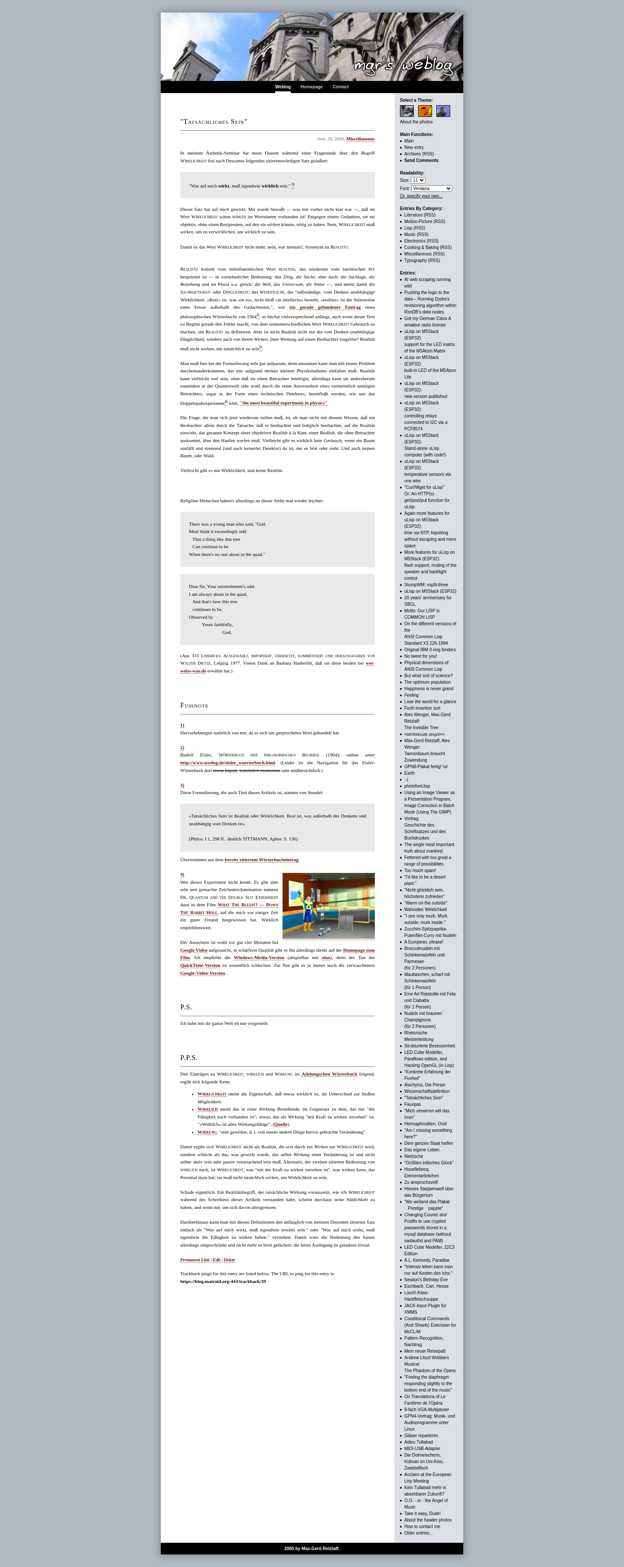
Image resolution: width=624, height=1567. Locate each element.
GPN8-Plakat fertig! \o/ (426, 766)
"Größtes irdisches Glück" (429, 1162)
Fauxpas (412, 1104)
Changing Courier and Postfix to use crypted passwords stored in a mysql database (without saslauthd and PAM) (427, 1227)
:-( (406, 779)
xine (326, 957)
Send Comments (421, 160)
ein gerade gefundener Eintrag (325, 307)
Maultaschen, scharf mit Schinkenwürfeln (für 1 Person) (427, 981)
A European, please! (423, 942)
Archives (412, 154)
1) (182, 724)
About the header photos (428, 1520)
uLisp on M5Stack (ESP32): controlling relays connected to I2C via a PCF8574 (426, 416)
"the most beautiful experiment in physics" (283, 402)
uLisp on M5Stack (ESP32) (430, 591)
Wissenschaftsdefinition (427, 1091)
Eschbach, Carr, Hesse (426, 1286)
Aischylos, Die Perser (424, 1084)
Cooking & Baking (421, 247)
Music (410, 234)
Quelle (281, 1124)
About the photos (416, 122)
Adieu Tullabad (418, 1442)
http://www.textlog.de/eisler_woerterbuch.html (227, 762)
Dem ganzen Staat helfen (428, 1143)
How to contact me (422, 1526)
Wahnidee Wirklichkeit (425, 909)
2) (182, 747)
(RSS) (428, 154)
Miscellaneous (360, 138)
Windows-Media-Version (259, 957)
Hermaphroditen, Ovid (425, 1123)
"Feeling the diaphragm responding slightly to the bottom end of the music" (428, 1384)
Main (409, 141)
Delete (229, 1259)
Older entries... (418, 1533)
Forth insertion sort (422, 708)
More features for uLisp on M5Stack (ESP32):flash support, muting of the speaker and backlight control (430, 565)
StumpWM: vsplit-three (426, 584)
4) (182, 874)
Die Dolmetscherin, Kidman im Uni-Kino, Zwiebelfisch (424, 1461)
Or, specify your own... (421, 196)
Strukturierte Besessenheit (429, 1046)
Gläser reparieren (421, 1435)
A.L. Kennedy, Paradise (426, 1260)
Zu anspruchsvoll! (421, 1182)
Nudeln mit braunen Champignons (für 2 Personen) (423, 1020)
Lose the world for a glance (430, 701)
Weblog (283, 86)
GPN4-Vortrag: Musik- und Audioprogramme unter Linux (429, 1422)
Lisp (408, 228)
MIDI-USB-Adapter (422, 1448)
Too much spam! (420, 870)
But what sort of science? (428, 675)
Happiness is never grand (428, 688)
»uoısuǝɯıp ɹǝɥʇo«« (424, 734)
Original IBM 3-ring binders (430, 649)
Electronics (415, 241)
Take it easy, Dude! (422, 1513)
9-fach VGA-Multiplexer (426, 1409)
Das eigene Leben (421, 1149)
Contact (341, 86)
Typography (415, 260)
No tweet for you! (420, 656)
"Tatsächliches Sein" (423, 1097)
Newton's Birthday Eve (426, 1279)
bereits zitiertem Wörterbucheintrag (261, 859)
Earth (409, 773)
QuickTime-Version (200, 965)
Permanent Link (195, 1259)
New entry (414, 147)
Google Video (194, 950)
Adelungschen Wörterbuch (329, 1073)
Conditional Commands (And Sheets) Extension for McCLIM (430, 1325)
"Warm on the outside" (425, 903)
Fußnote (194, 705)
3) (182, 785)
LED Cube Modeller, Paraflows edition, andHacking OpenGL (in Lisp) (429, 1059)
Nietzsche (413, 1156)
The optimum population (427, 682)
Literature (413, 215)
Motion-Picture (418, 221)
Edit (216, 1259)
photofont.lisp (417, 786)
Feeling (411, 695)
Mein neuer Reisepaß (425, 1351)
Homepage (312, 86)
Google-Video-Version (202, 973)
